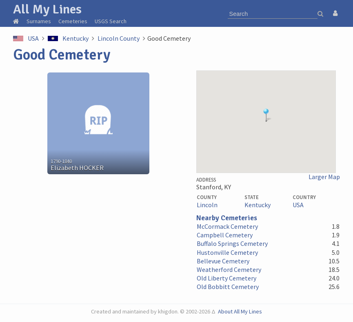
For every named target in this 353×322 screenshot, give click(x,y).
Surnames (39, 21)
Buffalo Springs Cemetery (232, 243)
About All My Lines (240, 311)
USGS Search (111, 21)
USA (33, 38)
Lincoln (207, 205)
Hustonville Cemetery (227, 252)
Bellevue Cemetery (223, 261)
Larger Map (324, 177)
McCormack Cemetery (227, 226)
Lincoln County (119, 38)
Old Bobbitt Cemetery (228, 287)
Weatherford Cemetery (229, 269)
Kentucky (75, 38)
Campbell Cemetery (225, 235)
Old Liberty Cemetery (226, 278)
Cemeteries (72, 21)
